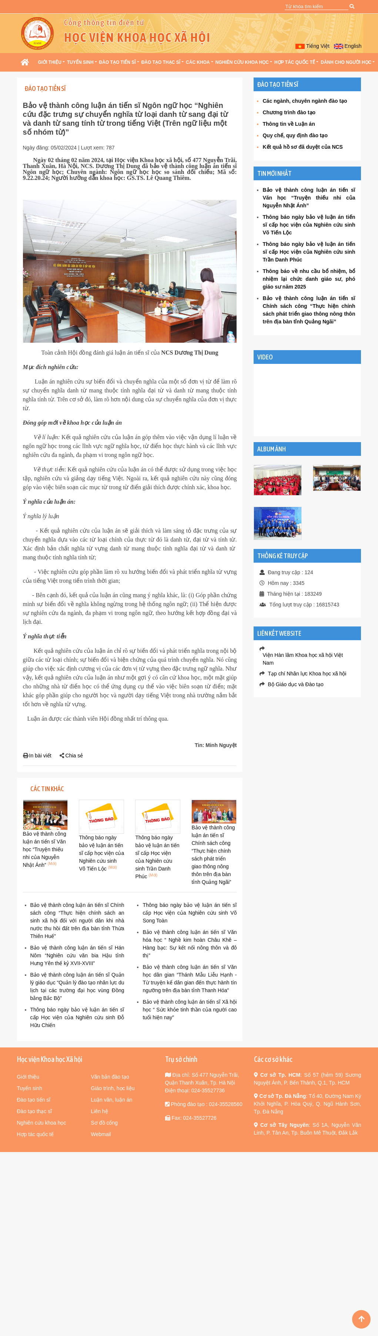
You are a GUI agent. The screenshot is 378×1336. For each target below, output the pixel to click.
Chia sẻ (74, 756)
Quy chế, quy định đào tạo (295, 135)
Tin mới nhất (274, 173)
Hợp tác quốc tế (294, 62)
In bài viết (40, 756)
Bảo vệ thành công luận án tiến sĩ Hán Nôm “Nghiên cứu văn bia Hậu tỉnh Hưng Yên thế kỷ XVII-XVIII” (77, 955)
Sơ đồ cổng (104, 1123)
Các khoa (198, 62)
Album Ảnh (271, 449)
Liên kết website (279, 633)
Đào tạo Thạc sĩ (160, 62)
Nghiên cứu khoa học (242, 62)
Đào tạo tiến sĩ (34, 1100)
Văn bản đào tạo (110, 1077)
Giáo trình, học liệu (113, 1088)
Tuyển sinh (80, 62)
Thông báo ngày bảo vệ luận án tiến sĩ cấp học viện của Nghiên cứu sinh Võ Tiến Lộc (101, 853)
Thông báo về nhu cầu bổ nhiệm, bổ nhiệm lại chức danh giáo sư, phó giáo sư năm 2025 (308, 279)
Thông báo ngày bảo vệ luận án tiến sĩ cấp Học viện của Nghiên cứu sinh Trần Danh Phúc (308, 252)
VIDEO (265, 357)
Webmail (101, 1134)
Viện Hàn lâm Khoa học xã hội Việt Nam (302, 659)
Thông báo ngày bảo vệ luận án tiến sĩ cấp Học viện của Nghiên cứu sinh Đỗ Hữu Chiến (77, 1017)
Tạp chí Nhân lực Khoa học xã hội (307, 674)
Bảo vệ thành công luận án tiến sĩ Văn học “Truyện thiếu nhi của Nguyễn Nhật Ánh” (44, 849)
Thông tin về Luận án (288, 124)
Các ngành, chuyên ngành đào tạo (304, 101)
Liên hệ (99, 1111)
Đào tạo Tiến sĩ (117, 62)
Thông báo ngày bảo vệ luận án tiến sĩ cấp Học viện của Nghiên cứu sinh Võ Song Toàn (190, 913)
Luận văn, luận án (112, 1100)
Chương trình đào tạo (288, 112)
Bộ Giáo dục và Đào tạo (295, 684)
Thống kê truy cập (282, 556)
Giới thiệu (49, 62)
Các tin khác (47, 789)
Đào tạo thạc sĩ (34, 1111)
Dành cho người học (346, 62)
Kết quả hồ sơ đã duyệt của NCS (302, 147)
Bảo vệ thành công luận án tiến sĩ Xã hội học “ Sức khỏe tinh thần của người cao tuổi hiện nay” (190, 1009)
